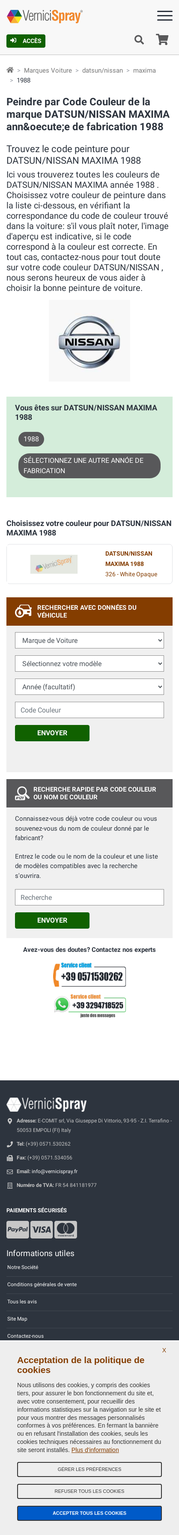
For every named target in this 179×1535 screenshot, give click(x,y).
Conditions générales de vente (42, 1284)
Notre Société (22, 1267)
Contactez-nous (25, 1336)
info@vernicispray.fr (55, 1171)
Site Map (17, 1319)
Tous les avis (22, 1302)
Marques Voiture (48, 70)
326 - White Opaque (131, 564)
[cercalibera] (89, 897)
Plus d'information (95, 1449)
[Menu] (165, 17)
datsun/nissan (102, 70)
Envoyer (52, 733)
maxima (144, 70)
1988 (31, 439)
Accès (26, 40)
